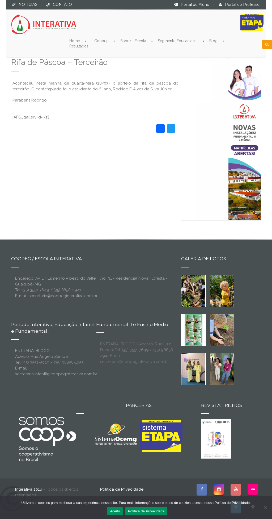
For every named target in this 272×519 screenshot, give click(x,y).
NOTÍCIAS (28, 4)
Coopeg (101, 40)
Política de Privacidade (121, 489)
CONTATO (62, 4)
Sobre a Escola (133, 40)
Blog (213, 40)
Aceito (115, 511)
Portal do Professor (243, 4)
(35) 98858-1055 (68, 362)
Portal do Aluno (195, 4)
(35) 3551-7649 (135, 350)
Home (74, 40)
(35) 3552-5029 (35, 362)
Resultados (78, 46)
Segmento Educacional (178, 40)
